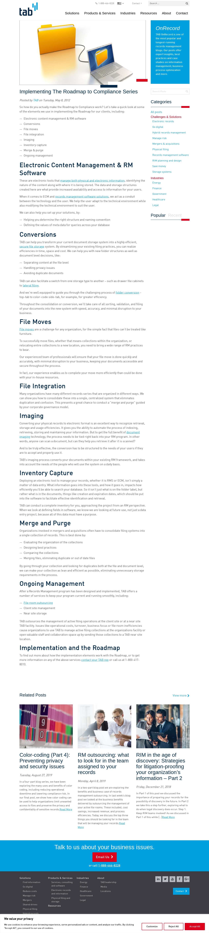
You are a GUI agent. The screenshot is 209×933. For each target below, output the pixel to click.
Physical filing (160, 149)
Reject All (174, 926)
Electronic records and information (61, 892)
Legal (155, 205)
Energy (156, 183)
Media (104, 887)
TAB (35, 100)
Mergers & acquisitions (165, 144)
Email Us (102, 857)
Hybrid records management (169, 132)
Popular (158, 215)
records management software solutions (82, 196)
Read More (66, 809)
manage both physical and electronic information (92, 180)
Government (159, 194)
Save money (159, 166)
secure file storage (31, 246)
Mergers (27, 900)
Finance (156, 188)
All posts (156, 112)
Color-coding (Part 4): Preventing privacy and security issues (44, 760)
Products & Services (99, 13)
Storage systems (162, 172)
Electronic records (163, 121)
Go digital (157, 127)
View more (181, 695)
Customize (152, 926)
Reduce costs (30, 891)
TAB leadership (108, 882)
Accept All (195, 926)
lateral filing (31, 285)
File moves (26, 329)
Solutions (72, 13)
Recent (175, 215)
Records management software (170, 155)
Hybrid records (31, 913)
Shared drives (30, 904)
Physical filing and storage (60, 900)
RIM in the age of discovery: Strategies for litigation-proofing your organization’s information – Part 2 (160, 766)
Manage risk (159, 138)
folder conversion (127, 292)
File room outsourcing (38, 602)
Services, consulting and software (62, 884)
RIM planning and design (166, 160)
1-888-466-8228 (106, 3)
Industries (127, 13)
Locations (106, 891)
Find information (31, 882)
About (166, 13)
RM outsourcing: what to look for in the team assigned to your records (103, 763)
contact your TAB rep (95, 660)
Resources (148, 13)
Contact (136, 3)
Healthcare (158, 199)
